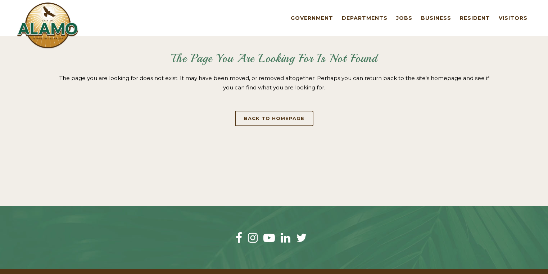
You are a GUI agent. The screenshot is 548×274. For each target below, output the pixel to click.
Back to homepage (274, 118)
